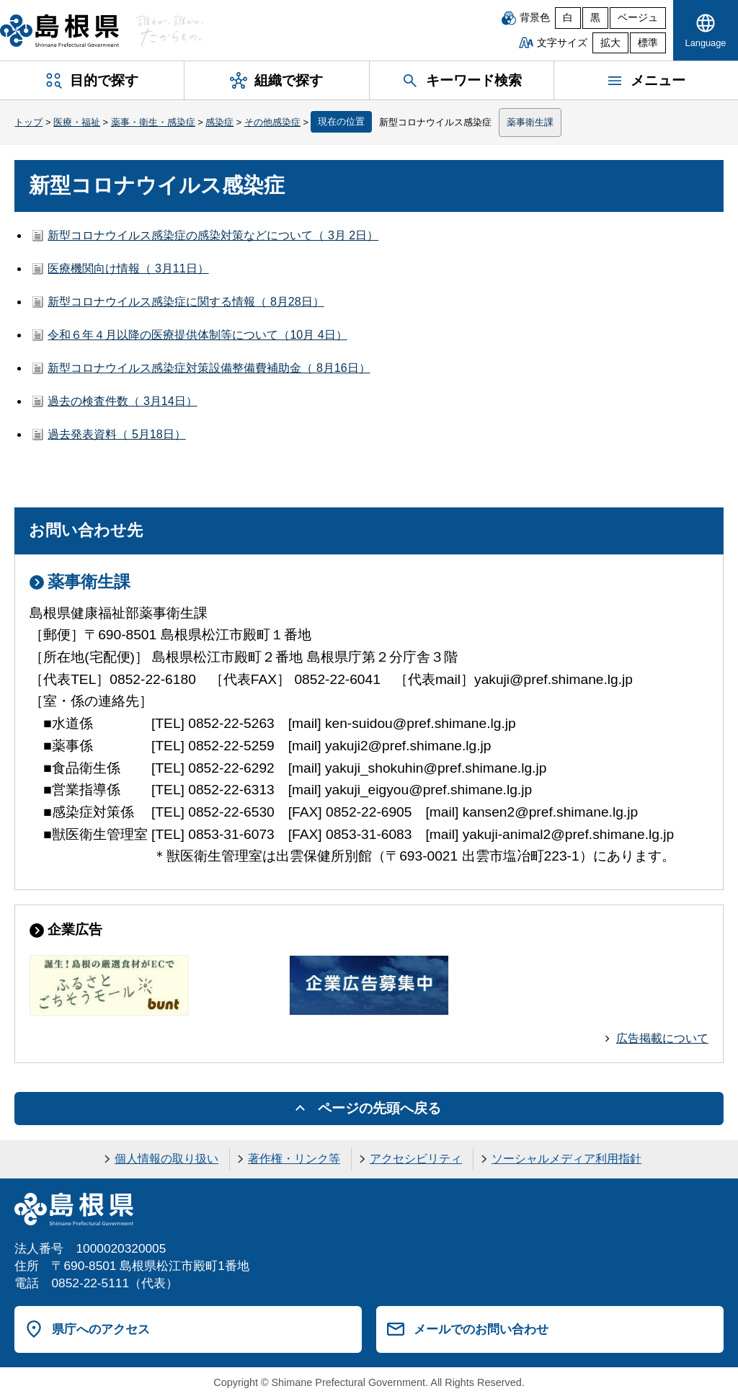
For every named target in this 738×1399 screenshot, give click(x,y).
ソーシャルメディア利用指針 (566, 1158)
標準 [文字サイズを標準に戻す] (648, 42)
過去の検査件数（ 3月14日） (122, 401)
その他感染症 (272, 122)
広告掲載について (662, 1038)
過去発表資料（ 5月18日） (116, 434)
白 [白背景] (568, 17)
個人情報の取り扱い (166, 1158)
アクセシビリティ (416, 1158)
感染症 (219, 122)
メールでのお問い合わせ (481, 1329)
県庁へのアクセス (101, 1329)
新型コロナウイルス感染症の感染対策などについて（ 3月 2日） (213, 235)
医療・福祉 (76, 122)
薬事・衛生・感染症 (153, 122)
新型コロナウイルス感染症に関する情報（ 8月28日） (186, 302)
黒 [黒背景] (595, 17)
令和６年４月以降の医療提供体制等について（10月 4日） (197, 335)
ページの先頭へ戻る (379, 1108)
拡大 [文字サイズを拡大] (610, 42)
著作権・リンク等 (294, 1158)
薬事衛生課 (530, 122)
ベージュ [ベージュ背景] (638, 17)
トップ (28, 122)
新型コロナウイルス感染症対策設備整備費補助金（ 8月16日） (209, 368)
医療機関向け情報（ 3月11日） (128, 268)
